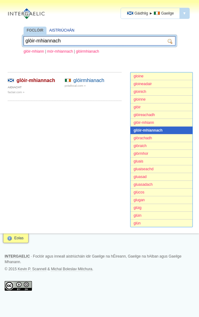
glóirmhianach (87, 51)
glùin (137, 215)
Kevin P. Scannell (32, 269)
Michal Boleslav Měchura (71, 269)
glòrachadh (143, 138)
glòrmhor (141, 153)
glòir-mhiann (34, 51)
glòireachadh (144, 115)
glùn (137, 223)
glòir (137, 107)
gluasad (140, 177)
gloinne (140, 99)
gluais (138, 161)
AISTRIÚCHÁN (61, 30)
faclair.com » (16, 92)
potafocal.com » (75, 85)
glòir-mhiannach (148, 130)
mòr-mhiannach (60, 51)
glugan (139, 200)
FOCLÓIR (35, 30)
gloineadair (143, 84)
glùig (137, 208)
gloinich (140, 91)
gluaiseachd (143, 169)
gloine (139, 76)
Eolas (19, 238)
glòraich (140, 146)
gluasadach (143, 184)
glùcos (139, 192)
